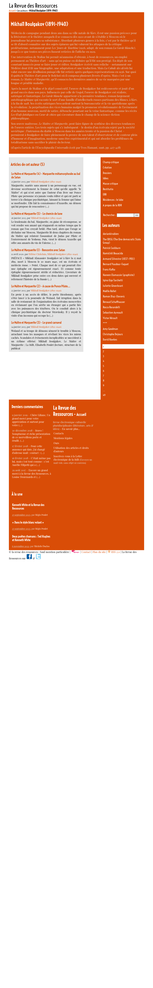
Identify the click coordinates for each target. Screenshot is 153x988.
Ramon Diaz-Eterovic (114, 296)
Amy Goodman (110, 329)
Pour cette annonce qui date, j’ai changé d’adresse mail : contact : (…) (28, 449)
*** (105, 323)
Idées (105, 178)
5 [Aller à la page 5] (103, 366)
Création (107, 167)
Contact (86, 552)
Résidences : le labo (113, 199)
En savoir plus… (71, 429)
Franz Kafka (109, 269)
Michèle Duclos (42, 546)
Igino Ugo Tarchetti (113, 280)
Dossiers (107, 173)
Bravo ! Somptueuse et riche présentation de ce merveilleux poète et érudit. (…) (31, 435)
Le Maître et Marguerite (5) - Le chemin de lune (36, 213)
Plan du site (99, 552)
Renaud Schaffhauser (114, 302)
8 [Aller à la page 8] (103, 380)
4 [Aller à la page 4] (103, 361)
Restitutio (108, 189)
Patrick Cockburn (111, 248)
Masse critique (110, 183)
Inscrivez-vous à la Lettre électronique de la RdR (67, 458)
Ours (56, 443)
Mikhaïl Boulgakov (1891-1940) (46, 181)
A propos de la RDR (112, 205)
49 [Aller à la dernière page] (104, 395)
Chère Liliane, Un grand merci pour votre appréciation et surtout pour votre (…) (31, 420)
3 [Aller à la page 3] (103, 356)
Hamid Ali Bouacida (113, 253)
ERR (104, 194)
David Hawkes (110, 339)
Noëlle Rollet (109, 291)
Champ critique (111, 162)
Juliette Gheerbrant (113, 285)
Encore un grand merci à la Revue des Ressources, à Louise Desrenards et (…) (31, 474)
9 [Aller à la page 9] (103, 385)
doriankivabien (111, 234)
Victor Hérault (110, 318)
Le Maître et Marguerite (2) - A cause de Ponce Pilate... (40, 286)
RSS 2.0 (114, 552)
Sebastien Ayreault (113, 312)
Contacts (58, 433)
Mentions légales (62, 438)
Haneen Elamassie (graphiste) (119, 275)
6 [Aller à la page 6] (103, 370)
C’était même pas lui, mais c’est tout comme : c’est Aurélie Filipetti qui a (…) (31, 461)
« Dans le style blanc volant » (28, 522)
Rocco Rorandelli (111, 307)
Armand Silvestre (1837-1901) (119, 259)
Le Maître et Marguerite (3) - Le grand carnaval (36, 322)
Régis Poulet (41, 514)
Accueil (12, 10)
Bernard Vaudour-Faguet (116, 264)
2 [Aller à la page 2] (103, 351)
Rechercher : (109, 215)
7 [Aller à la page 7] (103, 375)
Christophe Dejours (113, 334)
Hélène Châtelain (37, 254)
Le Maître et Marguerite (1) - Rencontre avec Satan (38, 250)
